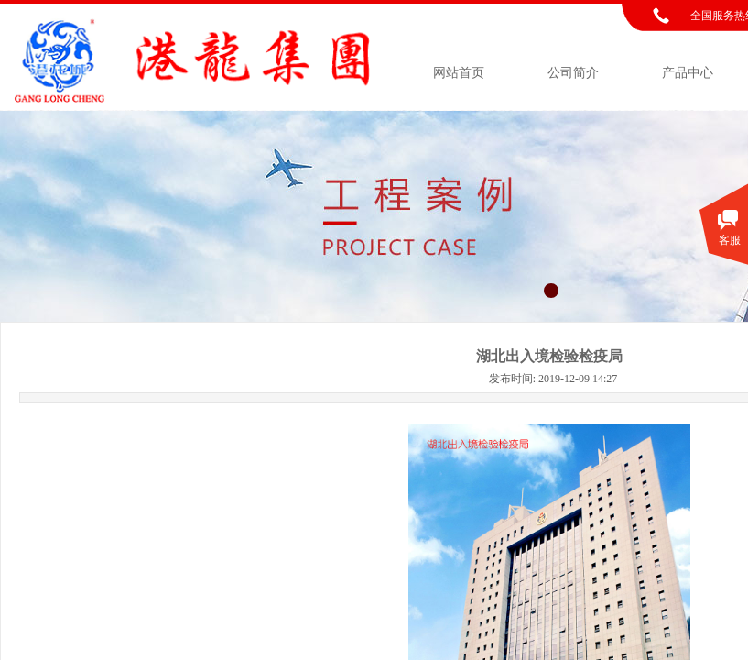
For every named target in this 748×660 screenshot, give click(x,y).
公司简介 (573, 73)
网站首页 (458, 73)
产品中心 (687, 73)
